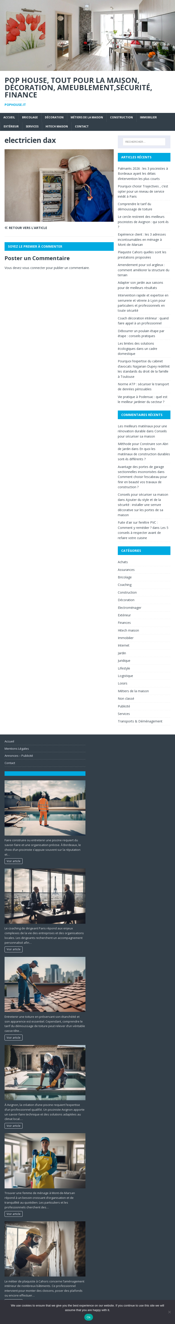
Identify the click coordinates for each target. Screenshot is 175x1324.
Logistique (125, 676)
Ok (88, 1317)
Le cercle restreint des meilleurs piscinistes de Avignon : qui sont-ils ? (143, 221)
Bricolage (30, 117)
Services (32, 126)
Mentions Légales (17, 749)
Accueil (9, 117)
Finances (124, 622)
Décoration (54, 117)
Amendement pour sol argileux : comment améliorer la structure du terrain (143, 270)
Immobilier (148, 117)
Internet (123, 645)
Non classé (126, 698)
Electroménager (129, 607)
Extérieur (11, 126)
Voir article (14, 861)
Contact (82, 126)
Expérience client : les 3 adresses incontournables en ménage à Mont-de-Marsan (142, 239)
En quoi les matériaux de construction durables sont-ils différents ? (144, 454)
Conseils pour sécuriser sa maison (143, 494)
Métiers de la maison (87, 117)
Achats (123, 562)
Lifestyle (124, 668)
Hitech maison (57, 126)
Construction (121, 117)
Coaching (124, 584)
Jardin (122, 653)
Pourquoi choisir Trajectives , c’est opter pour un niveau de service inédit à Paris (143, 191)
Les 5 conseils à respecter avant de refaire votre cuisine (143, 532)
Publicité (124, 706)
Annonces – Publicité (19, 756)
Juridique (124, 660)
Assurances (126, 569)
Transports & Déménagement (140, 721)
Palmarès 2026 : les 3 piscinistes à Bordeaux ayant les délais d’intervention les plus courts (143, 173)
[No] (169, 1312)
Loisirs (122, 683)
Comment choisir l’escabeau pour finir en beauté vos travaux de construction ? (142, 482)
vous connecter (33, 268)
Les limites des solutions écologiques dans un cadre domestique (137, 348)
